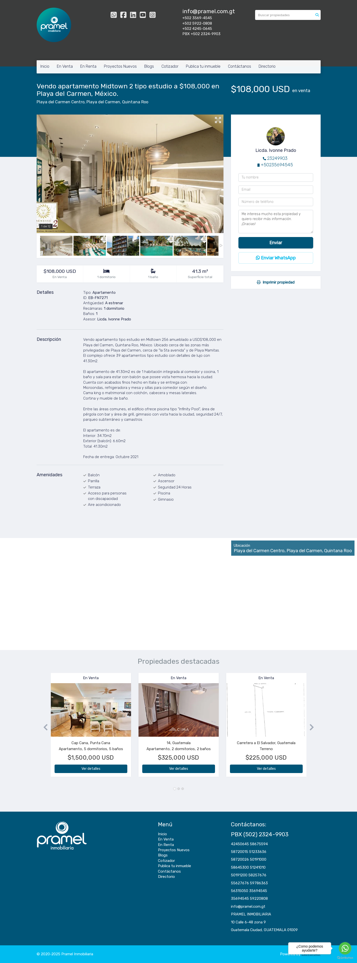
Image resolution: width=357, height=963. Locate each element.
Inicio (44, 66)
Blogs (149, 66)
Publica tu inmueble (203, 66)
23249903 (277, 158)
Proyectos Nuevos (120, 66)
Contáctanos (239, 66)
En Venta (65, 66)
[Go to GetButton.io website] (345, 958)
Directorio (267, 66)
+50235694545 (277, 165)
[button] (44, 727)
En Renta (88, 66)
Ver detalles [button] (90, 769)
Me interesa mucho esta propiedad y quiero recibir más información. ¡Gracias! (275, 221)
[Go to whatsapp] (345, 948)
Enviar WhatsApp (276, 258)
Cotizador (169, 66)
